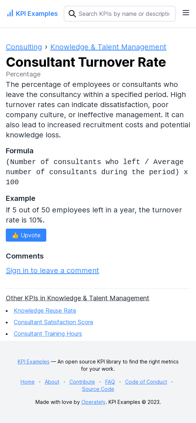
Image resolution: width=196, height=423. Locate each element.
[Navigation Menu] (186, 12)
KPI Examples (34, 361)
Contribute (82, 382)
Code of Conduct (146, 382)
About (52, 382)
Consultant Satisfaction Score (53, 322)
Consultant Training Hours (48, 333)
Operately (93, 402)
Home (28, 382)
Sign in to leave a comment (52, 270)
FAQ (110, 382)
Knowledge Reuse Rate (45, 310)
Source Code (98, 389)
